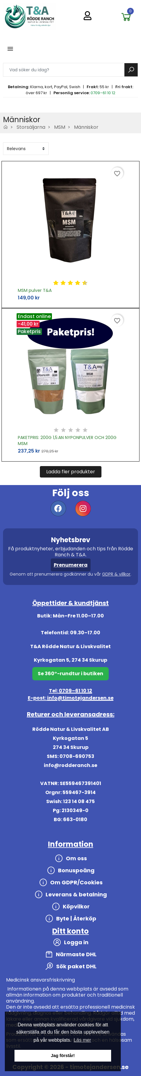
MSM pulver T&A (35, 290)
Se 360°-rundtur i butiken (70, 673)
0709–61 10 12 (103, 93)
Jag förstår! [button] (63, 1055)
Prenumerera (71, 564)
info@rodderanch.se (70, 765)
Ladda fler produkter (70, 471)
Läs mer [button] (82, 1040)
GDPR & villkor (116, 574)
